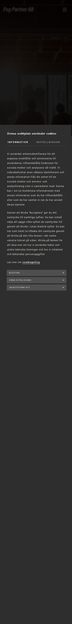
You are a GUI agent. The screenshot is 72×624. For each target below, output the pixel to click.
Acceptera (14, 273)
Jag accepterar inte (19, 287)
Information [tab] (18, 142)
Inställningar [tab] (48, 142)
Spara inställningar (20, 280)
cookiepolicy (31, 262)
